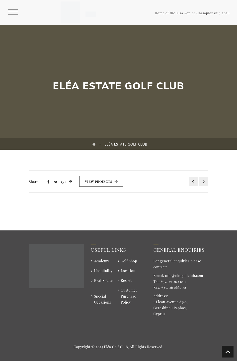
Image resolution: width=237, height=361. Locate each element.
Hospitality (103, 270)
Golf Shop (129, 261)
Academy (101, 261)
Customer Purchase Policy (129, 296)
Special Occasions (102, 299)
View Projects (101, 181)
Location (128, 270)
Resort (126, 280)
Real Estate (103, 280)
